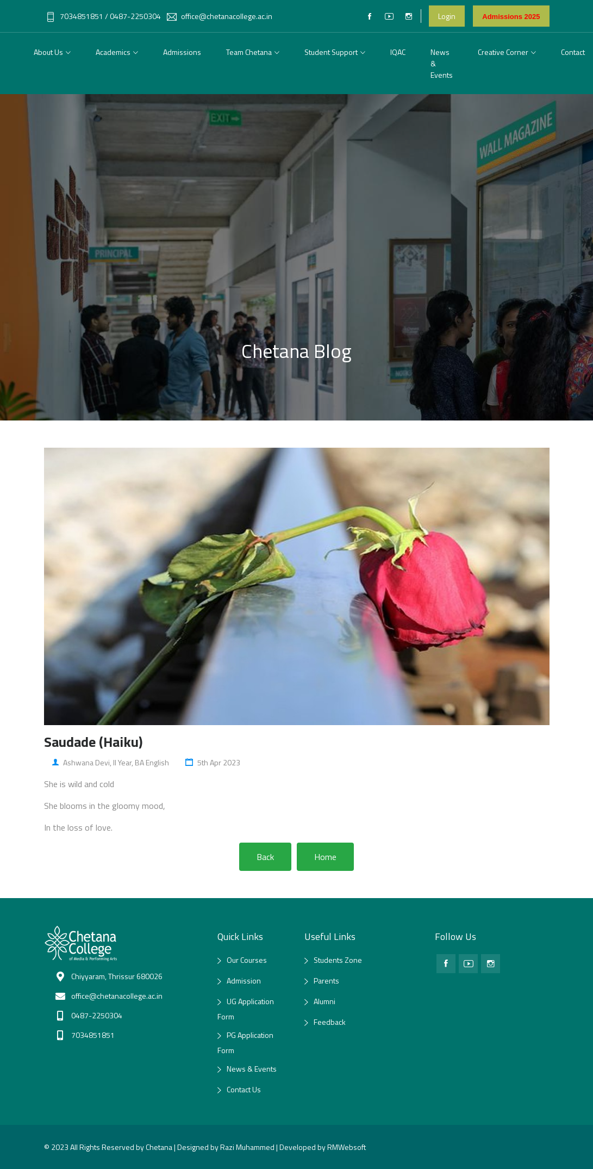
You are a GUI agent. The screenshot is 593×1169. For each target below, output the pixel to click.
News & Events (441, 63)
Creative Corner (503, 52)
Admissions (182, 52)
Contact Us (244, 1089)
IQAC (397, 52)
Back (265, 856)
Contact (573, 52)
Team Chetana (249, 52)
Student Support (331, 52)
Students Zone (338, 960)
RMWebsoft (346, 1147)
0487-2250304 (135, 16)
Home (325, 856)
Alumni (324, 1001)
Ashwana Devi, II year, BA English (110, 762)
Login (446, 16)
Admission (244, 980)
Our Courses (247, 960)
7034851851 (74, 16)
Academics (113, 52)
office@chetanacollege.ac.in (219, 16)
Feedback (330, 1022)
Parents (326, 980)
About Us (48, 52)
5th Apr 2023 (212, 762)
